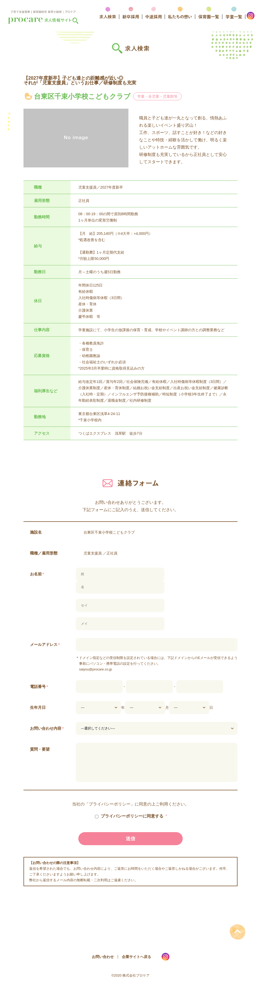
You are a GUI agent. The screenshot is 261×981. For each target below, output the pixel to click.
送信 (130, 838)
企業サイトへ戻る (136, 957)
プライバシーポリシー (109, 804)
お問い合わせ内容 (47, 728)
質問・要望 (40, 749)
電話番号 (39, 686)
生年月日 (38, 707)
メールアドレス (45, 644)
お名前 (37, 574)
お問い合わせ (103, 957)
